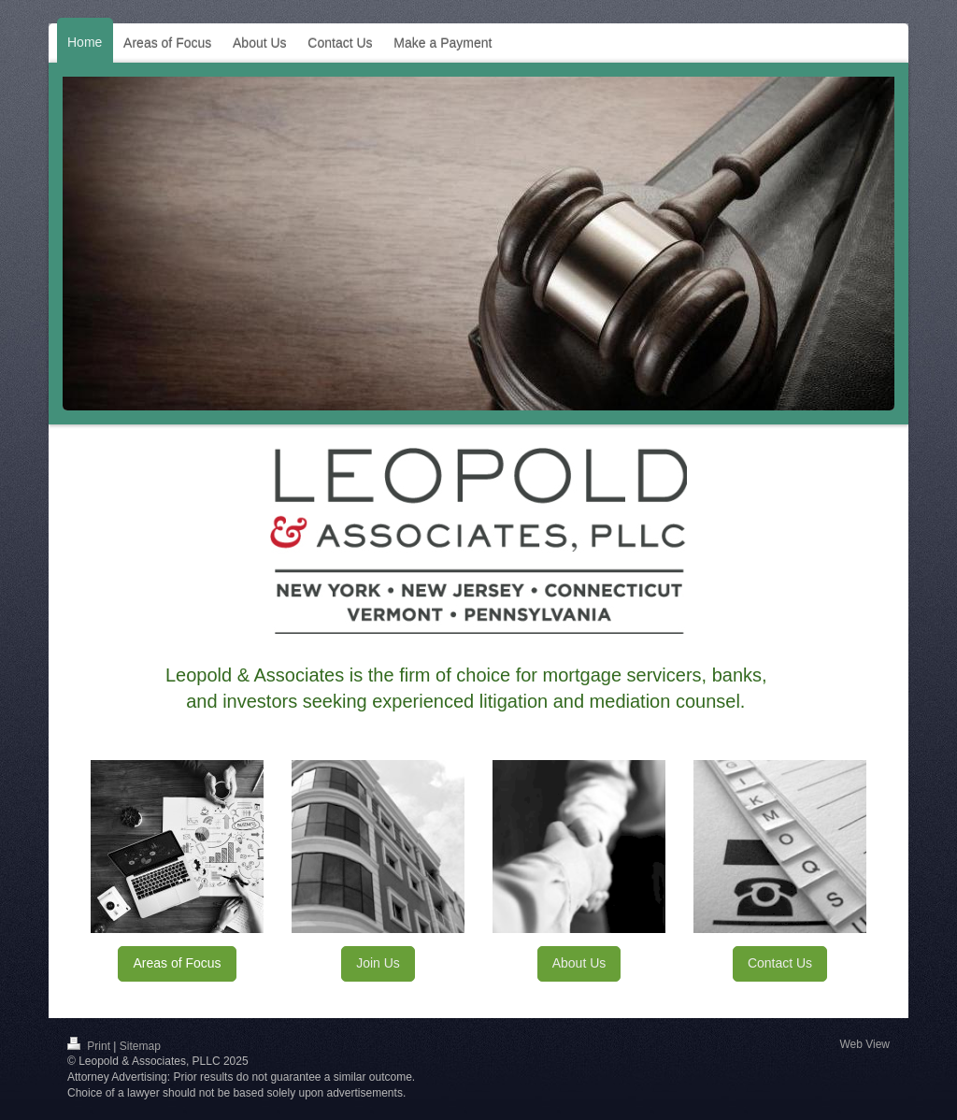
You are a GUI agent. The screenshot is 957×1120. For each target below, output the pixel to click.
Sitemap (140, 1046)
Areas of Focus (177, 962)
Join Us (378, 962)
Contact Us (780, 962)
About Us (579, 962)
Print (90, 1046)
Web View (864, 1044)
